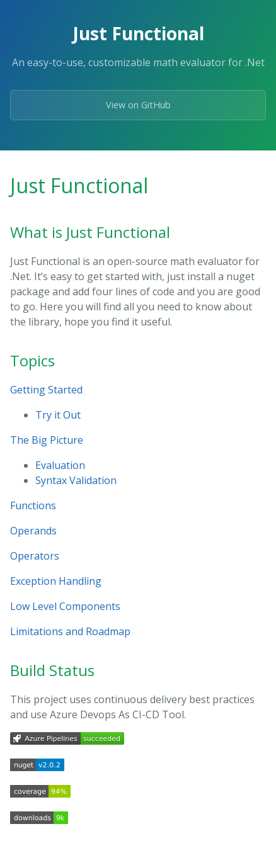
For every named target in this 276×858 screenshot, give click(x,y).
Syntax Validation (76, 480)
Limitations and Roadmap (70, 631)
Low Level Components (65, 606)
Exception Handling (55, 581)
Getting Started (46, 390)
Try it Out (58, 415)
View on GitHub (138, 105)
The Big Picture (46, 440)
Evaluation (60, 465)
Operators (34, 556)
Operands (33, 531)
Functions (33, 505)
